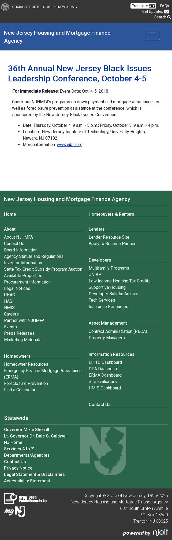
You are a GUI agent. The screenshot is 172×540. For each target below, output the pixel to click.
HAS (8, 301)
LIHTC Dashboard (105, 362)
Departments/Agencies (27, 455)
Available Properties (23, 275)
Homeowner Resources (26, 364)
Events (10, 326)
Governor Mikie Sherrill (26, 429)
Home (10, 214)
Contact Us (14, 243)
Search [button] (162, 17)
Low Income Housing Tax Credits (120, 280)
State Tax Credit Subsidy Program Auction (43, 269)
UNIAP (95, 274)
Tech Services (102, 300)
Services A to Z (19, 448)
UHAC (9, 294)
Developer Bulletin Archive (113, 293)
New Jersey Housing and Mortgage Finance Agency (58, 37)
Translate (143, 6)
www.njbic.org (70, 144)
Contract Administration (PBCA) (118, 331)
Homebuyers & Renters (111, 214)
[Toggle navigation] (152, 35)
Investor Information (23, 262)
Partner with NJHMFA (24, 320)
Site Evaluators (103, 381)
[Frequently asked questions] (164, 6)
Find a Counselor (19, 389)
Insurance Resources (108, 306)
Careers (11, 314)
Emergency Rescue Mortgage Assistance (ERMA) (43, 374)
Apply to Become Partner (112, 243)
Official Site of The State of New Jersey (39, 7)
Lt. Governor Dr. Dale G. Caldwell (36, 436)
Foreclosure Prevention (26, 383)
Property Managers (107, 337)
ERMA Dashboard (105, 375)
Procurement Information (27, 282)
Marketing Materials (23, 339)
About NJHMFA (18, 237)
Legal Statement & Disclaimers (34, 474)
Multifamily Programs (109, 268)
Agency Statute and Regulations (33, 256)
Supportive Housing (107, 287)
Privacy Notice (18, 468)
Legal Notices (17, 288)
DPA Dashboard (103, 368)
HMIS (9, 307)
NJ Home (13, 442)
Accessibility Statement (27, 480)
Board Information (21, 250)
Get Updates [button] (155, 11)
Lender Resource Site (109, 237)
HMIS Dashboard (105, 388)
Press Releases (19, 333)
